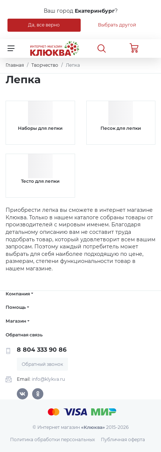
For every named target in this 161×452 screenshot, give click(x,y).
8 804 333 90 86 (41, 349)
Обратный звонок (42, 364)
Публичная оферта (123, 439)
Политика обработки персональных (52, 439)
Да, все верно (44, 25)
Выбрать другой (117, 25)
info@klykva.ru (48, 379)
